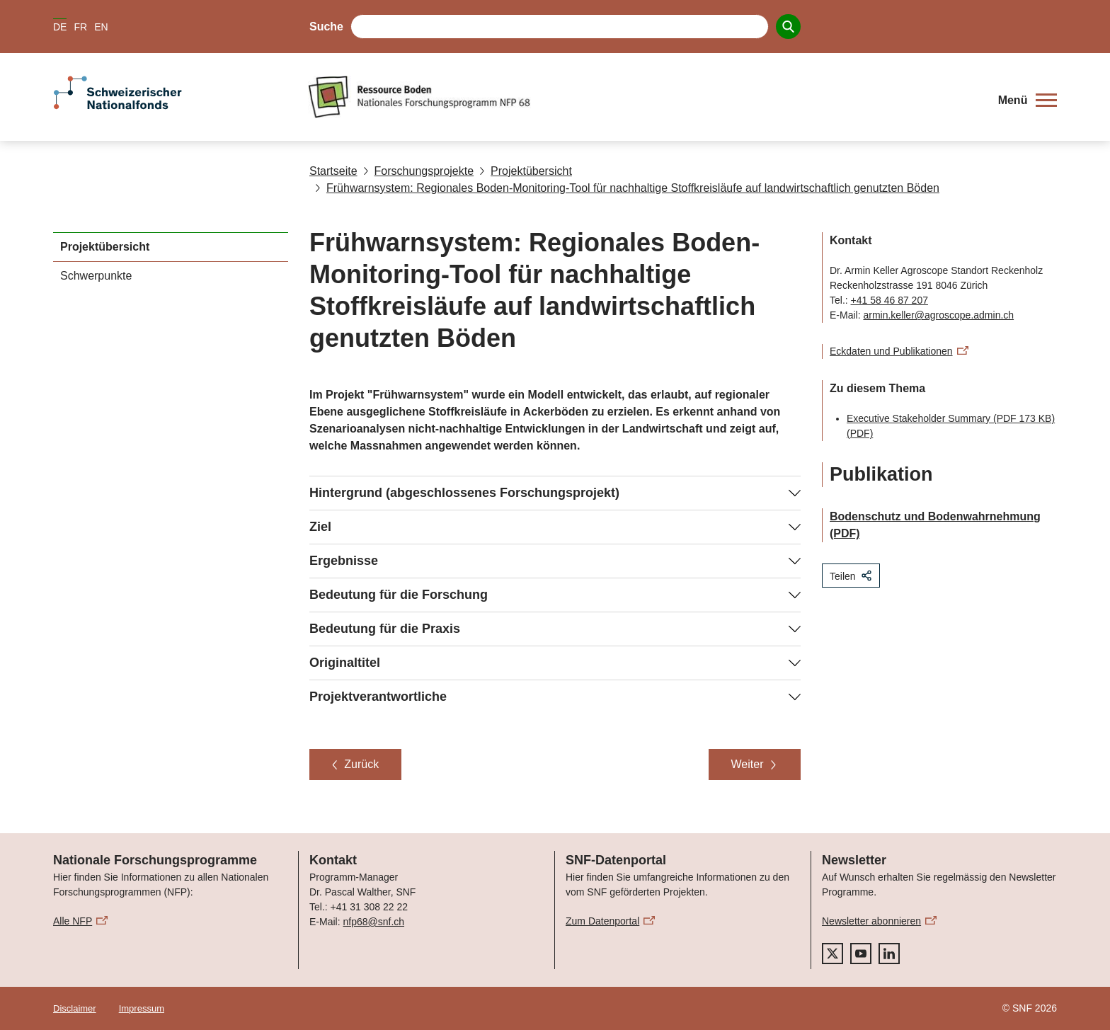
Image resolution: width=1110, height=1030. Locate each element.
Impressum (141, 1008)
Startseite (333, 171)
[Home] (643, 97)
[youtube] (860, 953)
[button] (1027, 100)
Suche (326, 27)
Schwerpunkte (96, 276)
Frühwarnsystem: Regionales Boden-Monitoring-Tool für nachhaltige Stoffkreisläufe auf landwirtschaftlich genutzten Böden (627, 188)
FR (80, 27)
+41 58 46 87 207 (889, 300)
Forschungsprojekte (418, 171)
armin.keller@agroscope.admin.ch (938, 315)
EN (101, 27)
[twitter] (832, 953)
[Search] (788, 26)
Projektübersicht (525, 171)
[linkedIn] (889, 953)
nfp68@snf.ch (373, 921)
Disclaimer (74, 1008)
